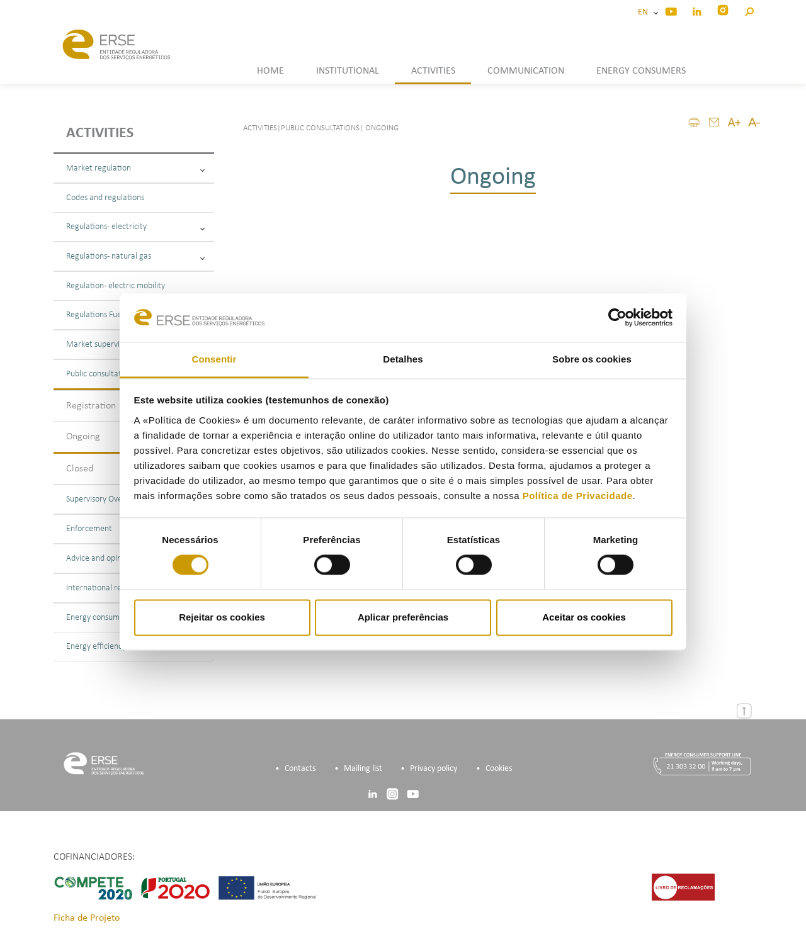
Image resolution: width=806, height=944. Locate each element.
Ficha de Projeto (87, 918)
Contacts (300, 768)
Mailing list (363, 768)
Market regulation (135, 168)
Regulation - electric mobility (115, 286)
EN (645, 12)
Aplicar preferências (403, 617)
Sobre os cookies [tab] (592, 359)
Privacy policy (433, 768)
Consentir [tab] (214, 359)
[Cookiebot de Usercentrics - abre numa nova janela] (617, 317)
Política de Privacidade (578, 495)
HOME (270, 71)
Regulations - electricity (135, 227)
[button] (749, 9)
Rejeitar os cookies (222, 617)
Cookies (498, 768)
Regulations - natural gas (135, 256)
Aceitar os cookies (584, 617)
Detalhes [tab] (403, 359)
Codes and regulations (105, 198)
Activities (99, 133)
